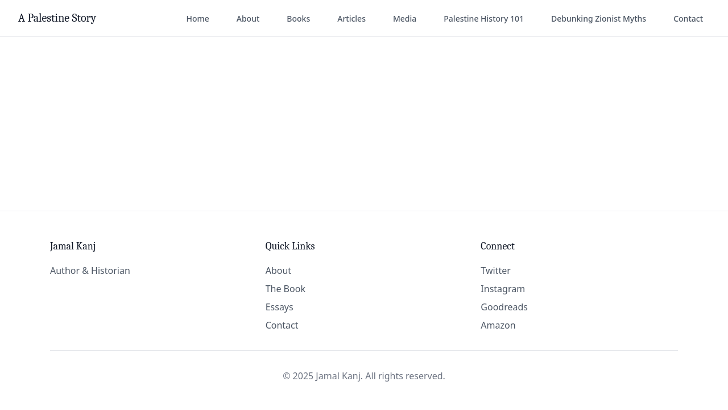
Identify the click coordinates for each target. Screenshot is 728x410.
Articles (351, 18)
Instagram (503, 288)
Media (404, 18)
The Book (285, 288)
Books (298, 18)
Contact (688, 18)
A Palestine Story (57, 17)
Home (197, 18)
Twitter (495, 270)
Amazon (498, 325)
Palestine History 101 (484, 18)
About (248, 18)
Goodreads (504, 307)
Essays (279, 307)
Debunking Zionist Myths (598, 18)
